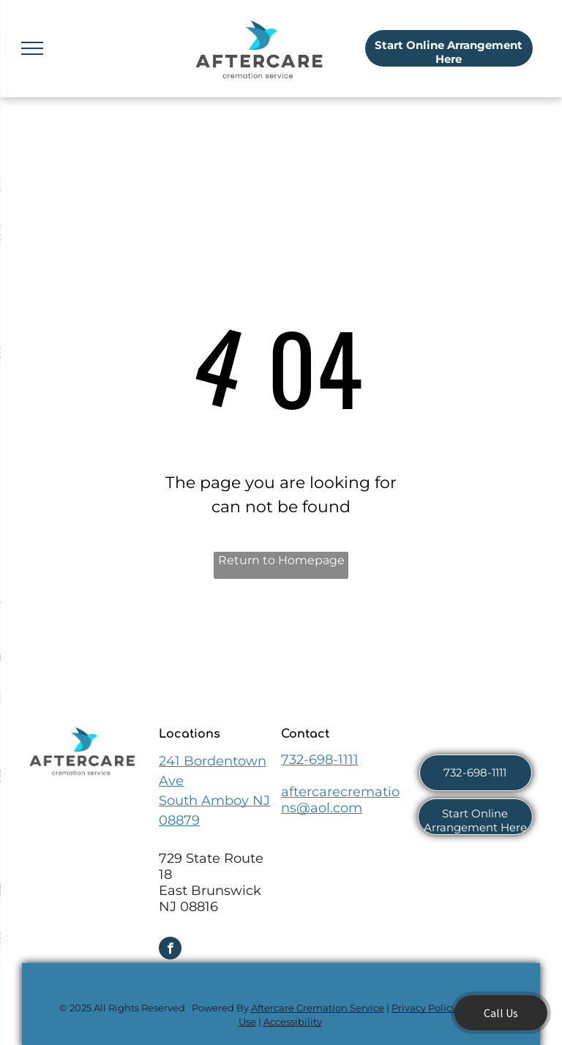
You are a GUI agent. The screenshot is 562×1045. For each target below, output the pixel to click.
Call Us (501, 1012)
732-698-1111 (320, 760)
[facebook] (170, 950)
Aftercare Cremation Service (317, 1008)
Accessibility (292, 1021)
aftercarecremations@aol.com (340, 800)
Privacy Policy (424, 1008)
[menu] (32, 48)
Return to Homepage (281, 560)
